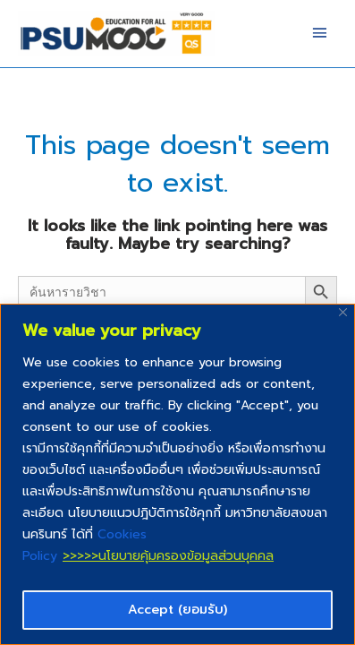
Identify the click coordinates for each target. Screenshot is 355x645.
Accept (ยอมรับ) (177, 609)
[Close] (343, 312)
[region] (177, 474)
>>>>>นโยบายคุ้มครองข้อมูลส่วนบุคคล (168, 555)
